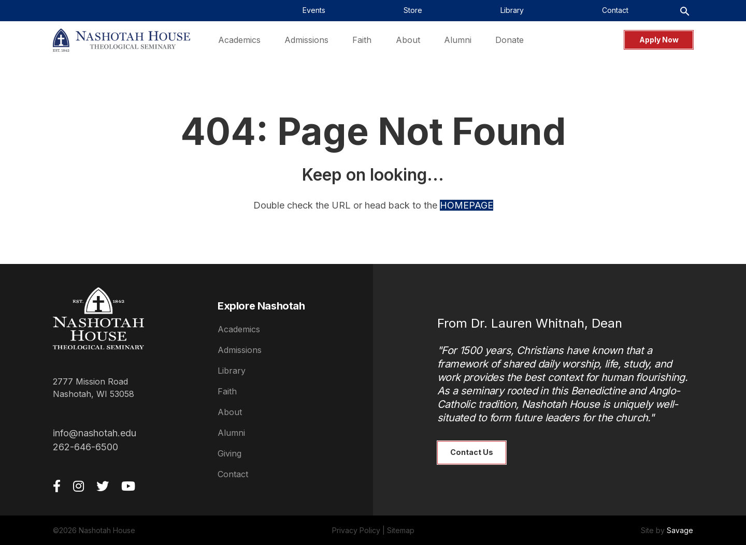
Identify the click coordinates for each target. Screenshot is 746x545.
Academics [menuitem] (239, 40)
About (230, 412)
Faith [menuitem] (361, 40)
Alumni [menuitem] (457, 40)
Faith (227, 391)
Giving (229, 453)
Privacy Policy (356, 530)
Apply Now (659, 39)
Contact (233, 474)
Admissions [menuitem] (306, 40)
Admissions (240, 350)
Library (232, 370)
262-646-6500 (85, 446)
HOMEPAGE (466, 205)
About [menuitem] (408, 40)
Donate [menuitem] (509, 40)
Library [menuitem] (512, 10)
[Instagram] (78, 486)
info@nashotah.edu (94, 433)
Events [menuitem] (314, 10)
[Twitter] (102, 486)
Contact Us (471, 452)
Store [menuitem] (413, 10)
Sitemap (400, 530)
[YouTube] (128, 486)
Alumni (231, 433)
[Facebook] (57, 486)
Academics (239, 329)
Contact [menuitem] (615, 10)
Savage (680, 530)
